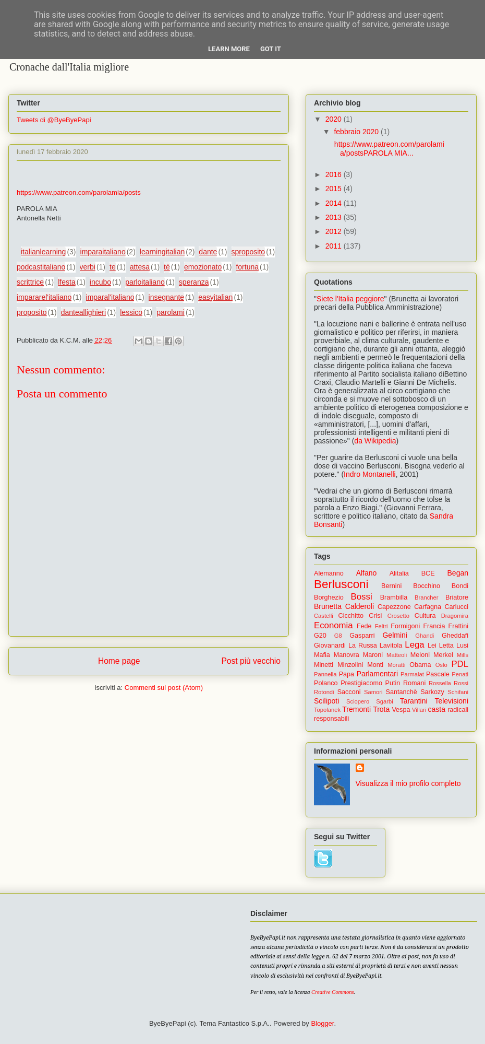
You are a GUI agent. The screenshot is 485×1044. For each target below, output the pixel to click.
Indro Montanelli (370, 474)
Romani (414, 683)
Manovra (346, 655)
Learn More (229, 49)
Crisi (375, 615)
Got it (270, 49)
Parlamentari (377, 674)
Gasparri (361, 635)
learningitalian (162, 252)
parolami (170, 312)
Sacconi (349, 692)
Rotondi (324, 692)
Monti (375, 664)
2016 (334, 174)
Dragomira (454, 616)
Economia (333, 625)
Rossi (461, 683)
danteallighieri (83, 312)
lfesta (66, 282)
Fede (364, 626)
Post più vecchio (251, 660)
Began (457, 573)
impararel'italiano (44, 297)
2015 (334, 188)
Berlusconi (341, 584)
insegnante (167, 297)
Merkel (443, 655)
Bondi (460, 586)
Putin (393, 683)
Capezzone (394, 607)
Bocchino (426, 586)
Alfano (366, 573)
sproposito (248, 252)
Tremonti (356, 709)
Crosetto (398, 616)
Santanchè (401, 692)
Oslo (441, 665)
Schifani (457, 692)
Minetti (323, 664)
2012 (334, 231)
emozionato (203, 267)
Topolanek (327, 710)
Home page (119, 660)
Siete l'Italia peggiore (350, 299)
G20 (320, 635)
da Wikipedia (375, 441)
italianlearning (43, 252)
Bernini (391, 586)
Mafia (322, 655)
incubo (100, 282)
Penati (460, 674)
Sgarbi (384, 701)
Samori (373, 692)
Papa (346, 674)
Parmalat (412, 674)
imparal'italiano (110, 297)
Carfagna (427, 607)
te (113, 267)
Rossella (440, 683)
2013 (334, 217)
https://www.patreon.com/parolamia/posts (79, 192)
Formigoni (405, 626)
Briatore (456, 597)
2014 (334, 203)
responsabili (331, 718)
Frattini (458, 626)
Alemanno (329, 573)
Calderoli (359, 606)
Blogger (322, 1023)
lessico (131, 312)
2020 (334, 119)
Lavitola (391, 645)
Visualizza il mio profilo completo (408, 783)
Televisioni (451, 701)
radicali (457, 709)
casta (436, 709)
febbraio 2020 (357, 131)
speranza (194, 282)
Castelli (323, 616)
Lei (432, 645)
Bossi (361, 597)
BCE (428, 573)
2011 (334, 246)
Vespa (401, 709)
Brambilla (394, 597)
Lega (414, 645)
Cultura (425, 615)
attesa (140, 267)
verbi (87, 267)
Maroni (373, 655)
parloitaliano (145, 282)
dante (208, 252)
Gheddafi (455, 635)
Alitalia (399, 573)
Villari (419, 710)
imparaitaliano (103, 252)
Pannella (325, 674)
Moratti (396, 665)
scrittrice (30, 282)
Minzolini (350, 664)
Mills (462, 655)
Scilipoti (326, 701)
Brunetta (328, 606)
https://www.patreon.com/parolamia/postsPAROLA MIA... (388, 148)
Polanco (326, 683)
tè (167, 267)
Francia (434, 626)
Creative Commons (332, 992)
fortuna (247, 267)
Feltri (381, 626)
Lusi (462, 645)
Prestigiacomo (361, 683)
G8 (338, 635)
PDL (459, 664)
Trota (381, 709)
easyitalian (215, 297)
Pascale (438, 674)
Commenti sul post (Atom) (164, 687)
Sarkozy (432, 692)
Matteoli (396, 655)
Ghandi (424, 635)
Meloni (420, 655)
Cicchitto (350, 615)
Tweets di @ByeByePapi (54, 120)
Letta (446, 645)
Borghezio (329, 597)
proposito (32, 312)
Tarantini (414, 701)
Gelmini (394, 635)
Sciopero (357, 701)
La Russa (362, 645)
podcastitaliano (41, 267)
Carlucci (457, 607)
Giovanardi (330, 645)
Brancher (426, 597)
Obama (420, 664)
